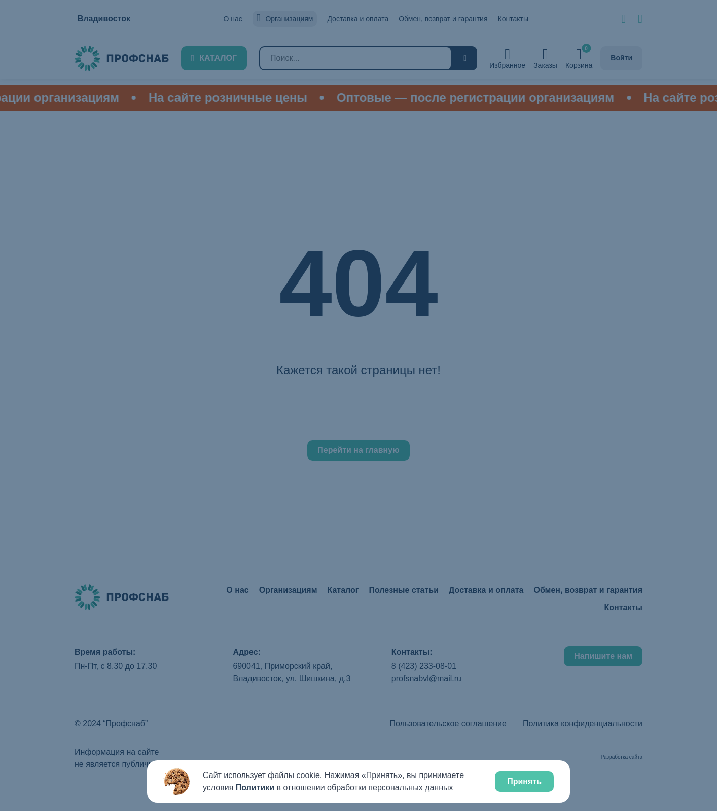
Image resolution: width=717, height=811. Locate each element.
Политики (255, 787)
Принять (524, 781)
